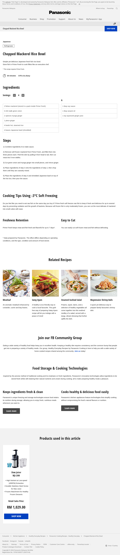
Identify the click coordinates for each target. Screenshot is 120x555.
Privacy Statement (34, 4)
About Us (5, 544)
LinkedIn (27, 541)
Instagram (13, 541)
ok (79, 4)
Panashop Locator (83, 544)
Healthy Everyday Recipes (37, 536)
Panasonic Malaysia (8, 8)
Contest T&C (28, 547)
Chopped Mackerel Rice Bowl (93, 536)
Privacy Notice (35, 544)
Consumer (5, 536)
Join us (77, 351)
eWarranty (71, 544)
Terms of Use (24, 544)
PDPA (45, 544)
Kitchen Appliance (19, 536)
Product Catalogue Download (11, 547)
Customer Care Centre (57, 544)
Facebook (5, 541)
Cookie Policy (39, 547)
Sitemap (14, 544)
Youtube (20, 541)
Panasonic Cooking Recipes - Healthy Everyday (64, 536)
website (7, 2)
